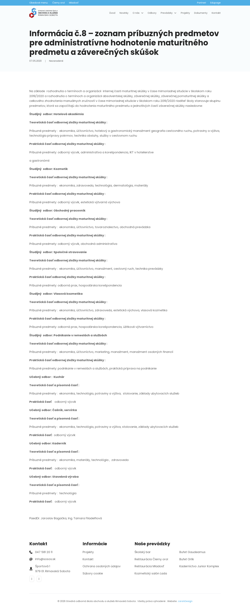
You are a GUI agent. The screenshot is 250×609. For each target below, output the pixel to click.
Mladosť (74, 2)
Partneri (201, 2)
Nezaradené (56, 60)
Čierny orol (58, 2)
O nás (136, 13)
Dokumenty (200, 13)
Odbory (152, 13)
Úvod (112, 13)
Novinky (124, 13)
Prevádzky (167, 13)
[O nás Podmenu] (142, 13)
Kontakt (216, 13)
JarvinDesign (185, 601)
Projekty (185, 13)
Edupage (215, 2)
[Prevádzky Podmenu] (175, 13)
